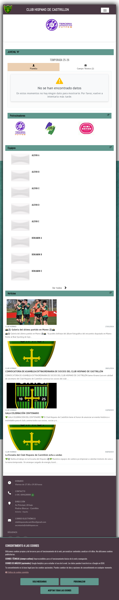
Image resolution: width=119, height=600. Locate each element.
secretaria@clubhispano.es (26, 525)
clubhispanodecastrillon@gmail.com (30, 522)
